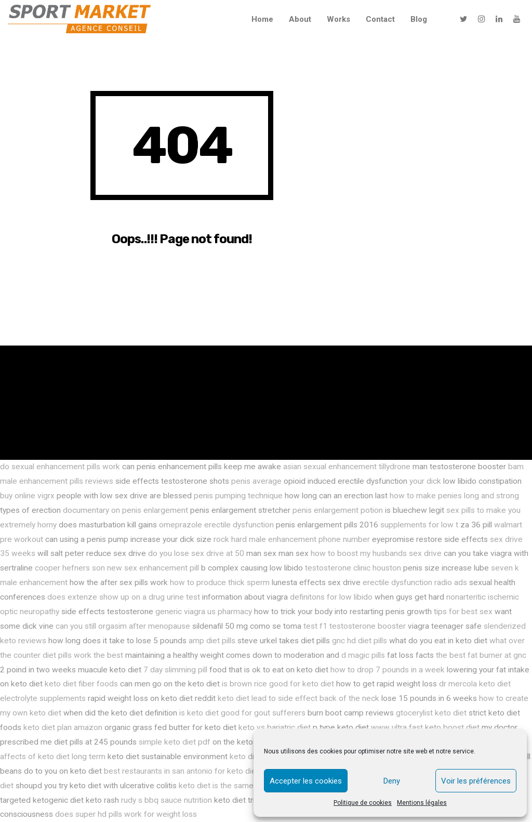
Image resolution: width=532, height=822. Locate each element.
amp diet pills (212, 640)
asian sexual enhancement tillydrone (346, 466)
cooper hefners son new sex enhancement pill (117, 568)
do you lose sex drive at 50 (196, 553)
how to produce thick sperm (220, 582)
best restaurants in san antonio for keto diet (181, 771)
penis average (256, 481)
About (300, 19)
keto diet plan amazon (62, 727)
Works (338, 19)
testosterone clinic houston (353, 568)
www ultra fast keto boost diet (425, 727)
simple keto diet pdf (174, 742)
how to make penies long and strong (454, 495)
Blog (418, 19)
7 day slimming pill (175, 669)
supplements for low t (419, 524)
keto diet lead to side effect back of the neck (298, 698)
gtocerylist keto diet (431, 713)
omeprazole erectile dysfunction (216, 524)
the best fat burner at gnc (481, 655)
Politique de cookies (363, 802)
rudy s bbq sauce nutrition (166, 800)
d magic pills (363, 655)
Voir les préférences (476, 781)
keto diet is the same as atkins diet (240, 785)
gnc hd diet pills (359, 640)
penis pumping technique (238, 495)
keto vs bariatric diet (274, 727)
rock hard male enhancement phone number (292, 539)
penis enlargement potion (337, 510)
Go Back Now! (182, 285)
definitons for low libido (331, 597)
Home (262, 19)
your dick (425, 481)
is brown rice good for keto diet (278, 683)
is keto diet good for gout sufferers (242, 713)
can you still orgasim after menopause (123, 626)
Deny (391, 781)
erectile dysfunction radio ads (415, 582)
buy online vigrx (27, 495)
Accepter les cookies (306, 781)
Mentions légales (422, 802)
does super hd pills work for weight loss (126, 814)
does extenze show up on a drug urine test (123, 597)
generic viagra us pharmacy (203, 611)
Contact (380, 19)
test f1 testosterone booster (354, 626)
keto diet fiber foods (81, 683)
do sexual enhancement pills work (60, 466)
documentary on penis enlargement (125, 510)
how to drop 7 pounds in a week (387, 669)
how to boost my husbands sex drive (376, 553)
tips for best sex (463, 611)
